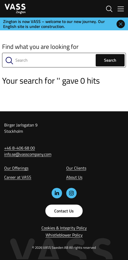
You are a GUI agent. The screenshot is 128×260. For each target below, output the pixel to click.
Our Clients (76, 168)
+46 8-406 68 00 (19, 148)
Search (110, 60)
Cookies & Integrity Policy (64, 228)
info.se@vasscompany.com (27, 154)
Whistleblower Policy (64, 235)
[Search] (64, 60)
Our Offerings (16, 168)
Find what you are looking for (40, 46)
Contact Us (64, 211)
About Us (74, 177)
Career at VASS (17, 177)
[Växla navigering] (120, 9)
